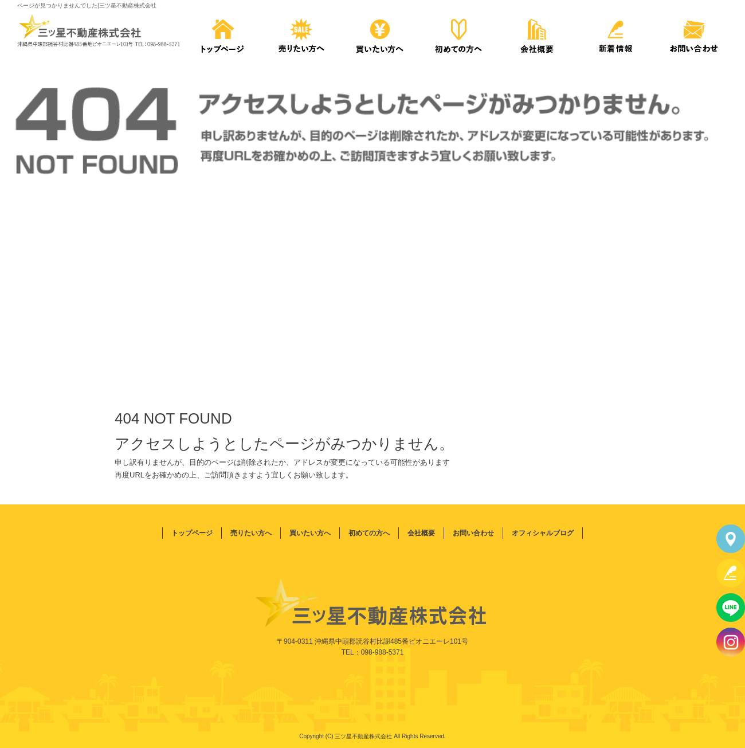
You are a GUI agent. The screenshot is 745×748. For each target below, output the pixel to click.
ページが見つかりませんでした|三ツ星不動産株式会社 (86, 5)
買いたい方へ (379, 34)
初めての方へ (458, 34)
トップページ (222, 34)
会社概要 (536, 34)
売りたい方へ (301, 34)
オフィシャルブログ (543, 533)
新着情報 (615, 34)
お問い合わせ (694, 34)
